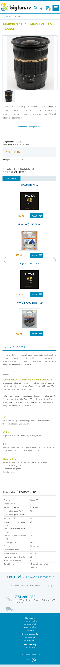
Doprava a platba (30, 640)
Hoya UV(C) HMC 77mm (29, 224)
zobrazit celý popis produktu (29, 127)
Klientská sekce (30, 648)
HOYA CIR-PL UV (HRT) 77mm (29, 303)
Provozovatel (30, 630)
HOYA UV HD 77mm (29, 185)
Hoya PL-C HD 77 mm (29, 263)
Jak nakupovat (30, 637)
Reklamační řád (30, 624)
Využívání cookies (30, 627)
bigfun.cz (6, 16)
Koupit (34, 216)
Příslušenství (11, 179)
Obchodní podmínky (30, 621)
